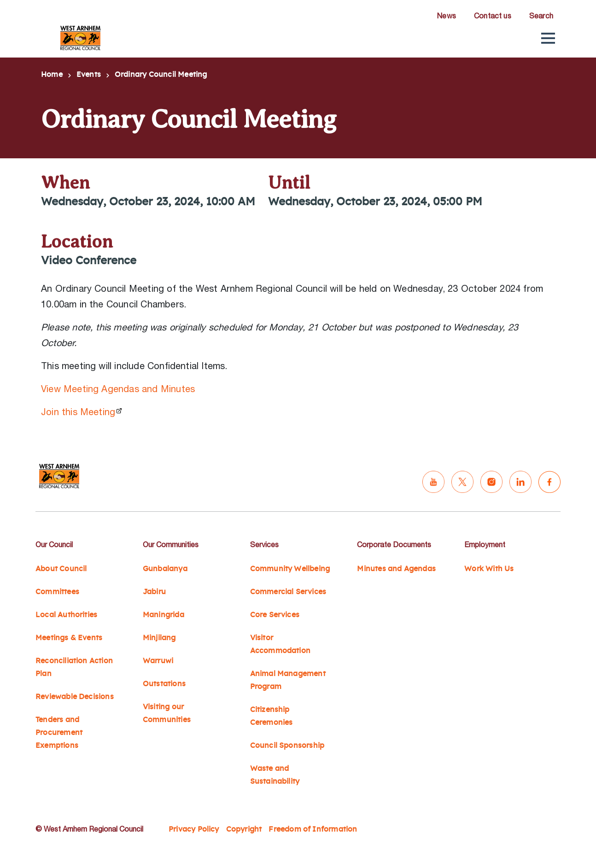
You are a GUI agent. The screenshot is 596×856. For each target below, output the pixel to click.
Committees (57, 592)
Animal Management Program (288, 680)
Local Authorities (66, 615)
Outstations (164, 684)
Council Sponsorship (287, 745)
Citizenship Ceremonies (271, 716)
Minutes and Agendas (396, 569)
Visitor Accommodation (280, 644)
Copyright (244, 829)
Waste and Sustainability (275, 775)
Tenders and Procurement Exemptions (58, 732)
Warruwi (158, 661)
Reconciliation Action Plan (74, 667)
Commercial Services (288, 592)
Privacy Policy (194, 829)
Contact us (492, 16)
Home (52, 74)
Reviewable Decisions (74, 696)
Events (88, 74)
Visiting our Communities (167, 713)
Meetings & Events (68, 638)
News (446, 16)
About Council (61, 569)
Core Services (274, 615)
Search (541, 16)
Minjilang (159, 638)
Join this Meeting (78, 411)
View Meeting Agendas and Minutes (118, 388)
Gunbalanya (165, 569)
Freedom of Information (313, 829)
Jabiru (154, 592)
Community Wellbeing (290, 569)
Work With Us (489, 569)
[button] (548, 38)
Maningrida (163, 615)
